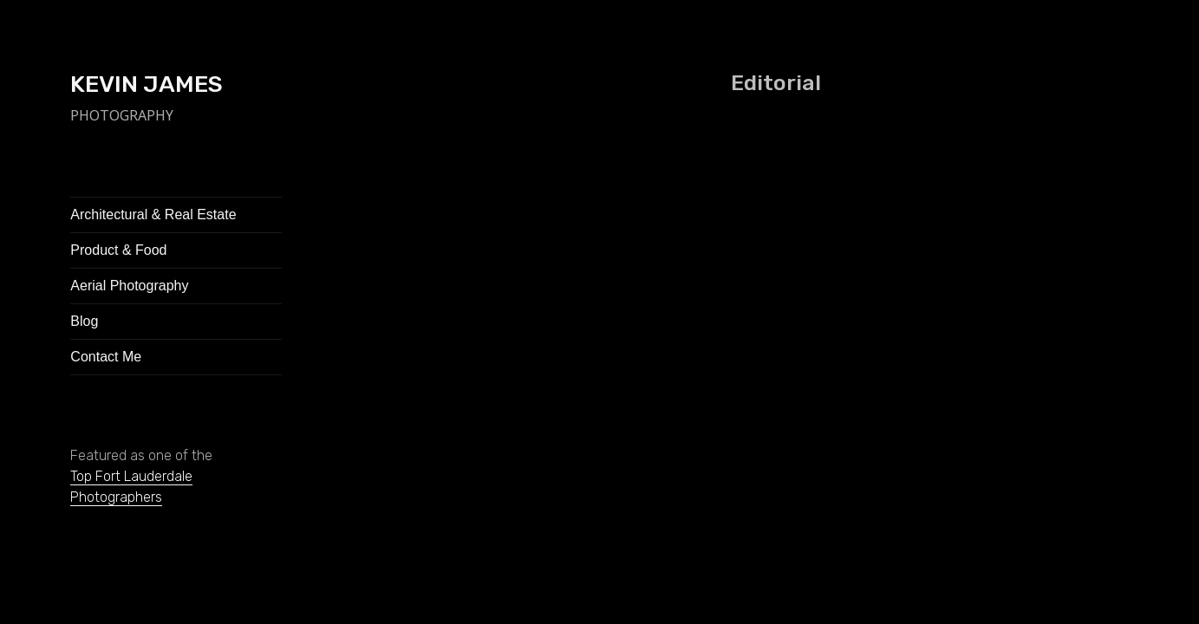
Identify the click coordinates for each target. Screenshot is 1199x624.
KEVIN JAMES (146, 84)
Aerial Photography (129, 285)
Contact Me (105, 356)
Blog (84, 321)
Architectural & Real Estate (153, 214)
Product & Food (118, 250)
